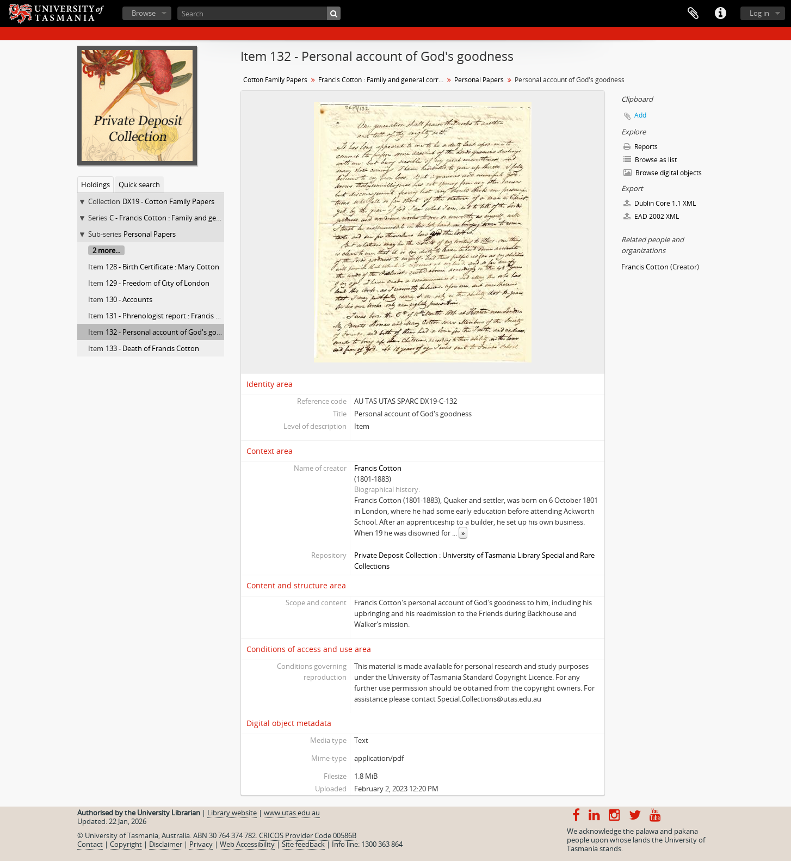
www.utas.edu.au (292, 812)
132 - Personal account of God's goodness (173, 332)
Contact (90, 844)
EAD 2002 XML (651, 216)
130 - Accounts (129, 299)
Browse (144, 13)
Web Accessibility (247, 844)
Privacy (201, 844)
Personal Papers (149, 234)
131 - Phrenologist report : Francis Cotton (172, 316)
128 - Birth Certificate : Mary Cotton (162, 267)
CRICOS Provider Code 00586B (307, 835)
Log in (759, 13)
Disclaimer (165, 844)
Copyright (126, 844)
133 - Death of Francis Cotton (152, 348)
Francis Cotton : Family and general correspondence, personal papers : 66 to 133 (382, 79)
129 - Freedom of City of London (157, 283)
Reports (640, 146)
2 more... (106, 250)
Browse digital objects (662, 172)
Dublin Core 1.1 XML (659, 203)
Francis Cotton (377, 468)
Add (640, 115)
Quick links (720, 13)
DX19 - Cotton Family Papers (168, 201)
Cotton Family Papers (275, 79)
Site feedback (303, 844)
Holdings (95, 184)
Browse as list (650, 159)
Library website (232, 812)
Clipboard (693, 13)
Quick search (139, 184)
